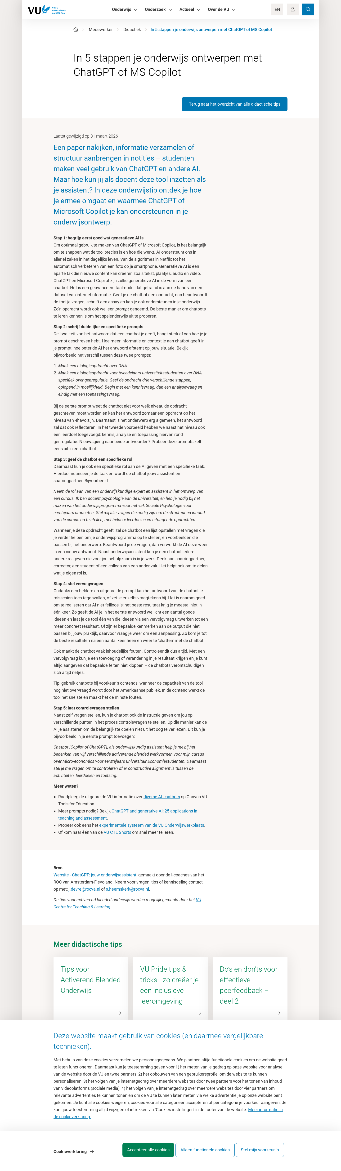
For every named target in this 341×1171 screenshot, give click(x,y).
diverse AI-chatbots (162, 796)
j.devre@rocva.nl (84, 889)
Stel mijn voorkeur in (260, 1153)
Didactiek (132, 29)
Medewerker (101, 29)
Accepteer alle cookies (139, 1153)
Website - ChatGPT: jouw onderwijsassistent (95, 874)
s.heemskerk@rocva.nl (127, 889)
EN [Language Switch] (277, 9)
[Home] (75, 29)
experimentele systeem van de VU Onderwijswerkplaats (151, 825)
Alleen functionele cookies (200, 1153)
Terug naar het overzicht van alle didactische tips (234, 104)
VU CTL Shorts (117, 832)
